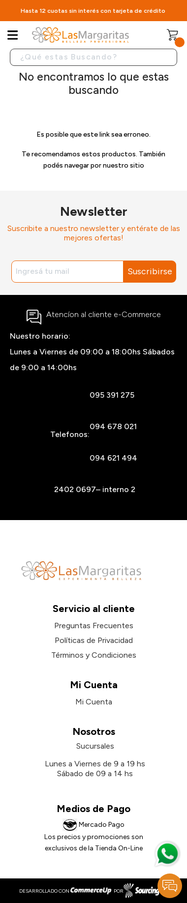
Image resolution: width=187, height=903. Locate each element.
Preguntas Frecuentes (93, 625)
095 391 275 (112, 395)
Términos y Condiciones (93, 655)
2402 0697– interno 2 (94, 489)
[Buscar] (93, 57)
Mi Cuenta (93, 701)
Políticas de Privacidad (94, 640)
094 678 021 (113, 426)
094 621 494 (113, 458)
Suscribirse (149, 271)
